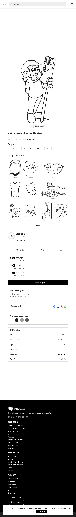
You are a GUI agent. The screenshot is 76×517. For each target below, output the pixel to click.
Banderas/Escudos (15, 465)
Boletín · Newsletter (15, 440)
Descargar (38, 282)
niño (54, 148)
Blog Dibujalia (13, 445)
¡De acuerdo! (41, 511)
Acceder (11, 490)
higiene (11, 148)
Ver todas (11, 470)
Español (15, 502)
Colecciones (12, 487)
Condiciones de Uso (15, 425)
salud (18, 148)
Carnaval (11, 467)
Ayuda (10, 434)
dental (32, 148)
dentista (40, 148)
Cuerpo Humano (60, 354)
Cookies (11, 437)
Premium (11, 481)
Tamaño (38, 359)
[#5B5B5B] (27, 320)
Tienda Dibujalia (14, 478)
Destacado (12, 484)
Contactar (12, 448)
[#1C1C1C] (16, 320)
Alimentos (12, 456)
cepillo (48, 148)
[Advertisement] (38, 31)
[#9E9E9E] (22, 320)
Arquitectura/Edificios (16, 462)
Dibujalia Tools (13, 442)
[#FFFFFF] (11, 320)
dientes (25, 148)
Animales (11, 459)
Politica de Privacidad (16, 428)
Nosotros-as (13, 431)
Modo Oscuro (14, 497)
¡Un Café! (21, 240)
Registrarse (12, 493)
